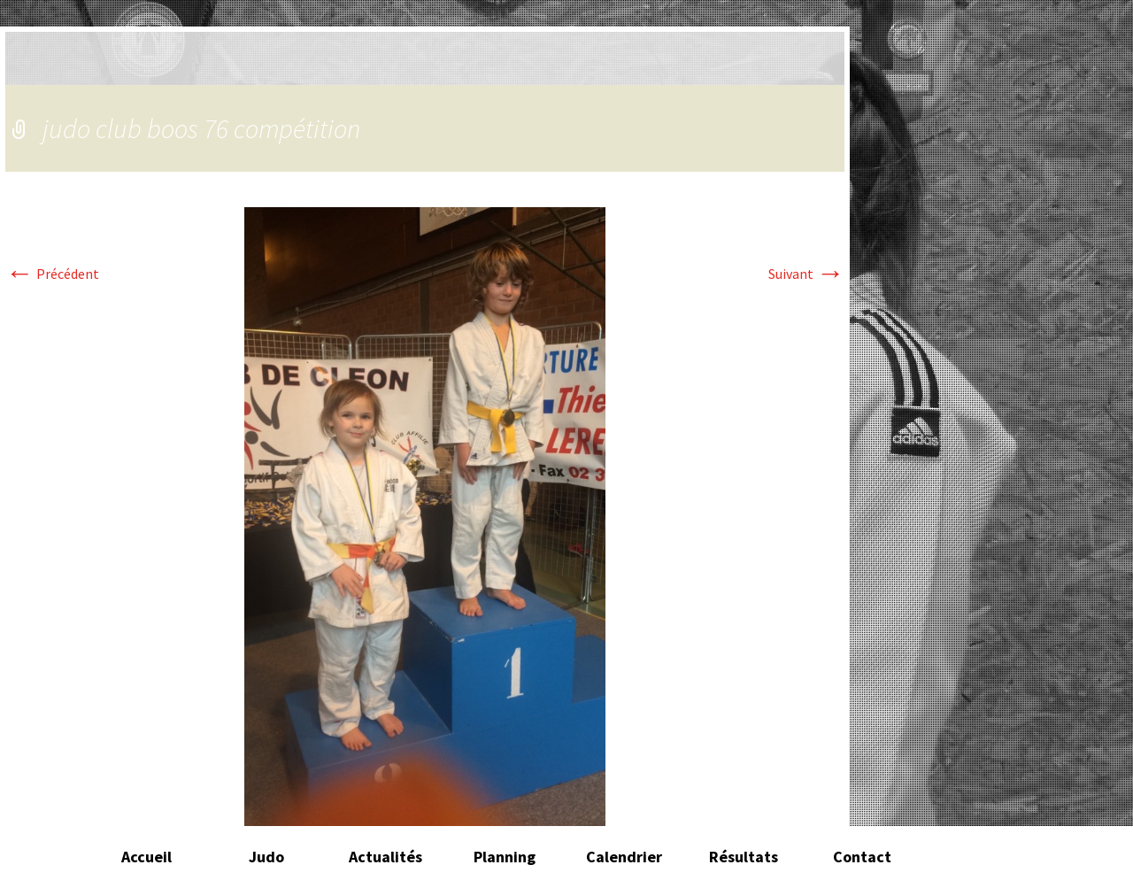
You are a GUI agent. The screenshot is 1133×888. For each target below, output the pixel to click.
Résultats (743, 856)
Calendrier (624, 856)
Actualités (385, 856)
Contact (862, 856)
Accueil (146, 856)
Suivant (806, 273)
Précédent (52, 273)
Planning (505, 856)
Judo (266, 856)
